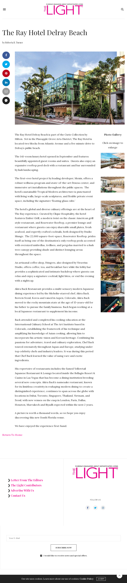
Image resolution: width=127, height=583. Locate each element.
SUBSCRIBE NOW (64, 547)
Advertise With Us (22, 490)
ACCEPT (101, 579)
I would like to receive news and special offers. (65, 556)
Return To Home (12, 434)
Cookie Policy (86, 579)
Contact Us (18, 495)
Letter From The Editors (27, 480)
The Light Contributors (26, 485)
